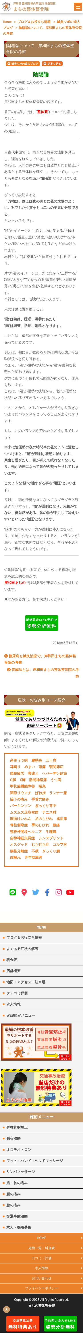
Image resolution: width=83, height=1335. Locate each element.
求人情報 (13, 1004)
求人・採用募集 (18, 1229)
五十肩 (51, 760)
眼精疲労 (17, 773)
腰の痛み (13, 1195)
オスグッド (19, 844)
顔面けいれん (20, 819)
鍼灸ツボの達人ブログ (25, 63)
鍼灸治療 (13, 1140)
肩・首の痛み (17, 1184)
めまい (29, 767)
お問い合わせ (42, 1280)
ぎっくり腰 (51, 851)
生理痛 (51, 832)
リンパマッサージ (20, 1173)
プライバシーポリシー (41, 1290)
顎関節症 (56, 767)
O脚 (13, 780)
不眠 (35, 851)
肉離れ (15, 857)
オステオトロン (18, 1151)
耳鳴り (15, 767)
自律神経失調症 (22, 838)
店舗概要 (13, 971)
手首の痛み (40, 799)
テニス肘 (49, 812)
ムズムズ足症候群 (24, 812)
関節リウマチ (20, 793)
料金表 (11, 960)
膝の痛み (13, 1207)
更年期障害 (33, 857)
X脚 (22, 780)
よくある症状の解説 (22, 949)
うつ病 (55, 780)
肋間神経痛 (38, 780)
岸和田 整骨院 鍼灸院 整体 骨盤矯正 (34, 3)
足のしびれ (44, 819)
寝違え (33, 773)
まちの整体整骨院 (31, 9)
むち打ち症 (40, 844)
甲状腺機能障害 (22, 786)
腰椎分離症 (19, 851)
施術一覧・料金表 (41, 1250)
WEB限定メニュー (20, 1015)
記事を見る (54, 63)
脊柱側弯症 (19, 825)
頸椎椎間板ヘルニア (26, 832)
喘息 (42, 786)
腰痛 (56, 825)
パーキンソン (20, 806)
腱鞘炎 (36, 760)
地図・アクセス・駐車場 (25, 982)
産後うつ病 (19, 760)
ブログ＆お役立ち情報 (34, 22)
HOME (41, 1240)
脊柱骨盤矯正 (17, 1129)
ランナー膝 (58, 793)
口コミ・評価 (42, 1260)
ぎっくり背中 (45, 806)
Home (7, 22)
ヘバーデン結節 (54, 773)
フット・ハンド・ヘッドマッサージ (34, 1162)
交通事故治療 (17, 1218)
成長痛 (61, 819)
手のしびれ (40, 825)
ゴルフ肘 (60, 844)
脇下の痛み (19, 799)
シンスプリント (51, 838)
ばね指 (40, 793)
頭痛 (42, 767)
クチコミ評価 (17, 993)
